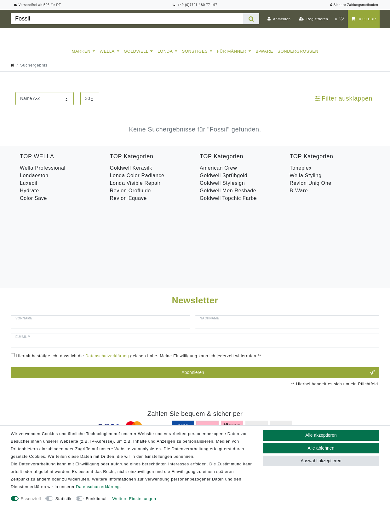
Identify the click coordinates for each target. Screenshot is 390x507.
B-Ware (264, 57)
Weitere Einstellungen (134, 498)
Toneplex (301, 173)
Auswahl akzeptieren (321, 460)
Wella (107, 57)
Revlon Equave (128, 204)
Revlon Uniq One (310, 188)
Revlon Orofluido (130, 196)
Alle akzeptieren (321, 435)
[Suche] (251, 18)
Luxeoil (28, 188)
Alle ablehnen (321, 448)
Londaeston (34, 181)
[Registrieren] (313, 19)
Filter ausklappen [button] (343, 104)
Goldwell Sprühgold (223, 181)
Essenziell (31, 498)
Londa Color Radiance (137, 181)
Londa (165, 57)
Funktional (96, 498)
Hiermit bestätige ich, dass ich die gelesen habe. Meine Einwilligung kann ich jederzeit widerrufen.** (138, 282)
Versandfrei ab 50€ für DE (37, 5)
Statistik (63, 498)
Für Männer (232, 57)
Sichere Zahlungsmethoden (354, 5)
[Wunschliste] (340, 19)
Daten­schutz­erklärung (97, 486)
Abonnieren (278, 299)
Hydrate (29, 196)
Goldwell (136, 57)
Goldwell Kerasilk (131, 173)
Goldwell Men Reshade (228, 196)
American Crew (218, 173)
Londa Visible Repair (135, 188)
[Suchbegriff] (127, 18)
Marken (81, 57)
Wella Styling (306, 181)
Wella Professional (43, 173)
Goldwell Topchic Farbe (228, 204)
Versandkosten (290, 424)
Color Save (33, 204)
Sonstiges (195, 57)
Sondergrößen (298, 57)
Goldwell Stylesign (222, 188)
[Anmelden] (279, 19)
